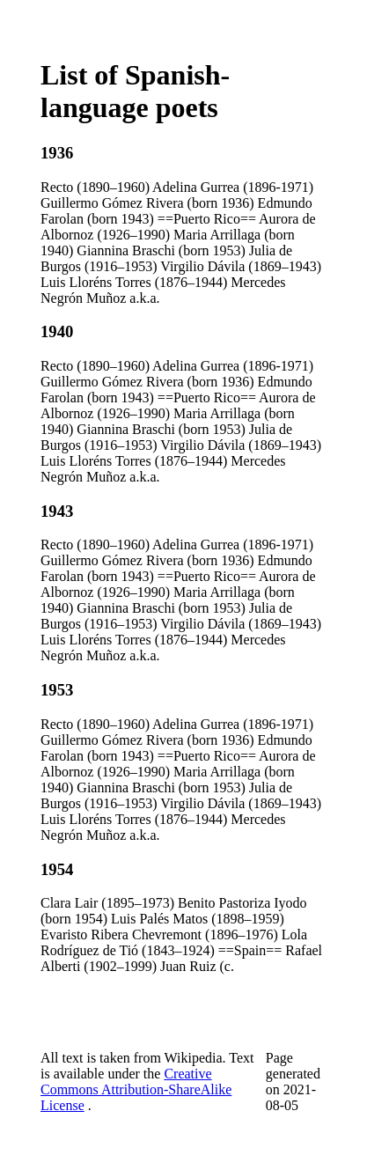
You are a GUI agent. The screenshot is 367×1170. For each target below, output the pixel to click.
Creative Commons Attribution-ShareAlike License (135, 1089)
